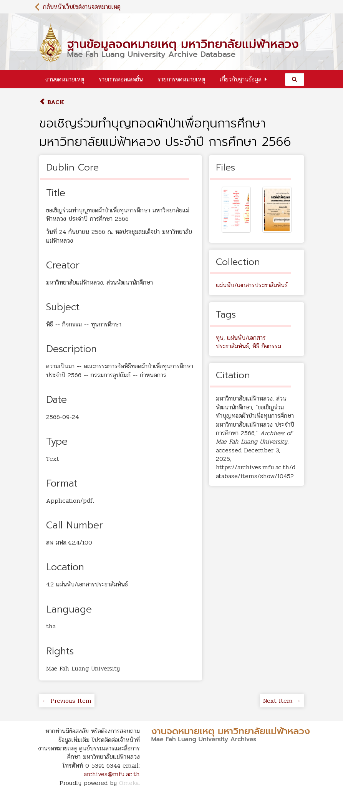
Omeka (129, 783)
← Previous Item (66, 700)
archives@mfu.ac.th (112, 774)
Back (51, 102)
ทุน (220, 338)
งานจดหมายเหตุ (64, 79)
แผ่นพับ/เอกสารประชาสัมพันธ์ (252, 285)
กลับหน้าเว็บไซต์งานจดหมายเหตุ (82, 7)
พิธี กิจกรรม (266, 346)
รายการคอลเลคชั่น (121, 79)
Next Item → (282, 700)
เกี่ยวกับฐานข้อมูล (241, 79)
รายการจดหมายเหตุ (181, 79)
